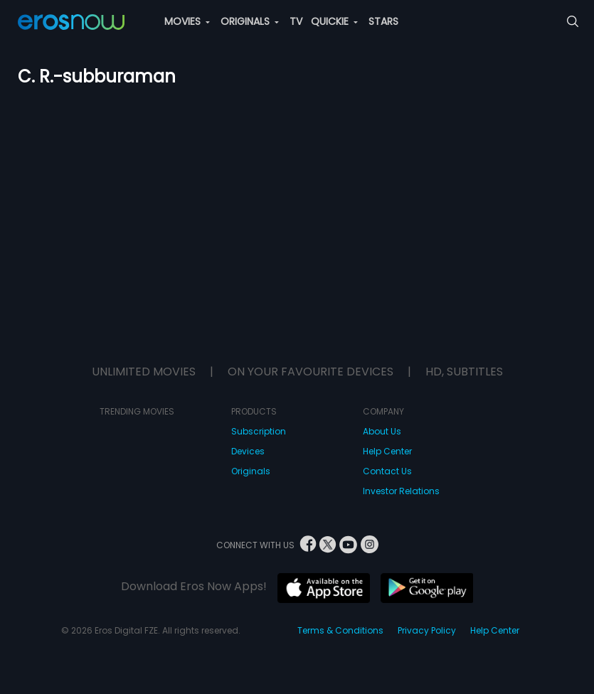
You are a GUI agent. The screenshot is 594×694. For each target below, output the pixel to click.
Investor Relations (401, 491)
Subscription (258, 431)
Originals (250, 471)
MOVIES (187, 21)
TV (296, 21)
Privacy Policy (427, 630)
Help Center (387, 451)
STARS (383, 21)
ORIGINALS (250, 21)
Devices (248, 451)
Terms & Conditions (340, 630)
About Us (382, 431)
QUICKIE (334, 21)
